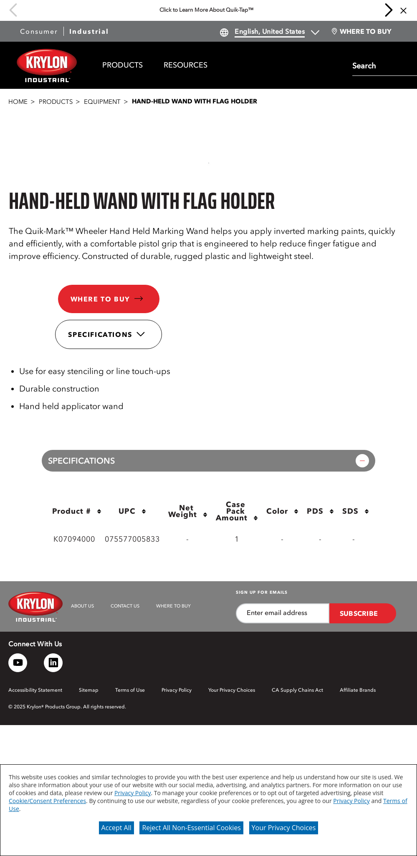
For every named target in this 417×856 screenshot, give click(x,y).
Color (282, 511)
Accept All (116, 827)
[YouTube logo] (17, 662)
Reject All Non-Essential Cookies (191, 827)
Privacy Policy (132, 793)
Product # (76, 511)
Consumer (39, 31)
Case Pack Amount (237, 512)
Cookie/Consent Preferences (47, 801)
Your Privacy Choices (284, 827)
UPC (132, 511)
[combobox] (382, 65)
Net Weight (187, 512)
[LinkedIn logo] (53, 662)
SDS (355, 511)
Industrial (89, 31)
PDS (320, 511)
